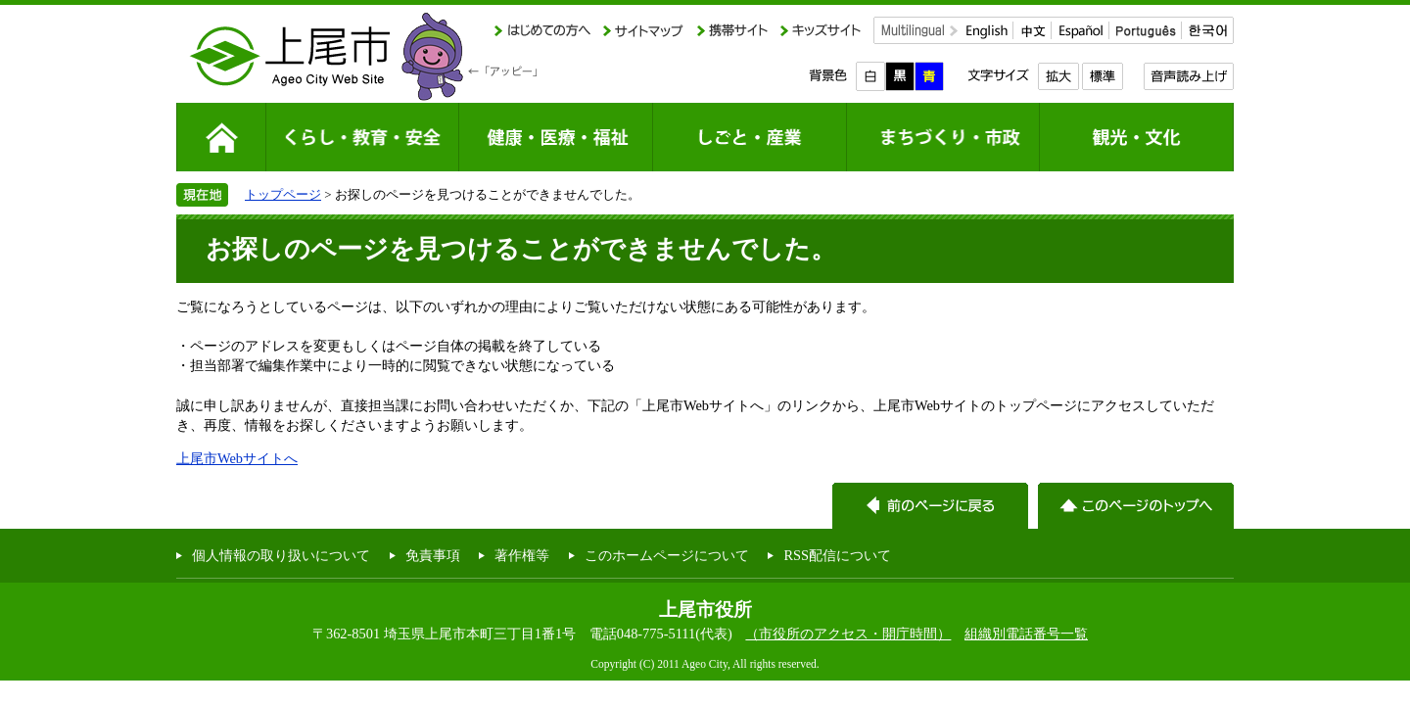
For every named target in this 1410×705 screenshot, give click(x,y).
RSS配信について (837, 555)
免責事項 (432, 555)
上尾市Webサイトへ (237, 458)
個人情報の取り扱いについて (281, 555)
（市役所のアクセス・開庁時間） (848, 633)
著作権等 (521, 555)
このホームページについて (667, 555)
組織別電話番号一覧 (1026, 633)
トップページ (283, 194)
